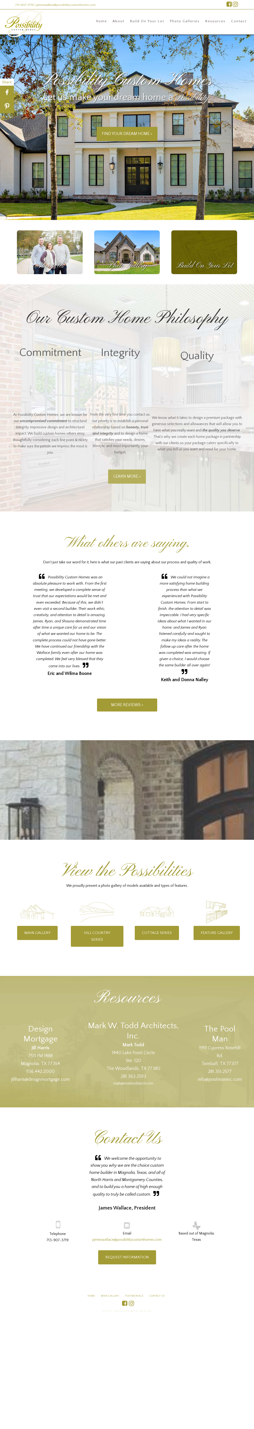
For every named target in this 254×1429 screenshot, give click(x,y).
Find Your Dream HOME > (127, 134)
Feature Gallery (217, 933)
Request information (127, 1257)
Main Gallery (37, 933)
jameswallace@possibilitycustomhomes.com (127, 1240)
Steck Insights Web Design (127, 1311)
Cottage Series (157, 933)
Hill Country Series (97, 936)
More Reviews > (127, 705)
